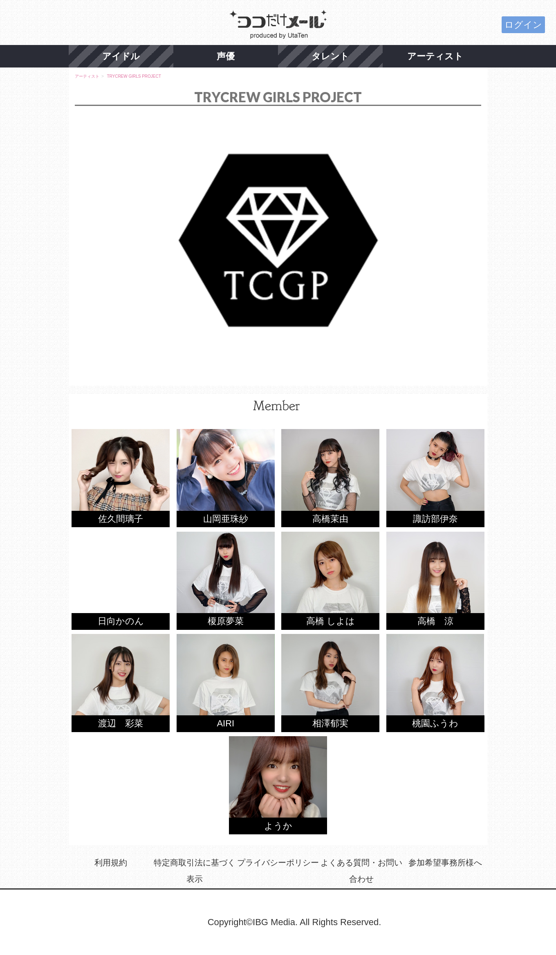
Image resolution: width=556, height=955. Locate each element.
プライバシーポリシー (278, 862)
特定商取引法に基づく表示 (194, 870)
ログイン (523, 25)
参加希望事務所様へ (445, 862)
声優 (226, 56)
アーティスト (435, 56)
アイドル (121, 56)
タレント (330, 56)
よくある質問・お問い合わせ (361, 870)
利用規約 (110, 862)
